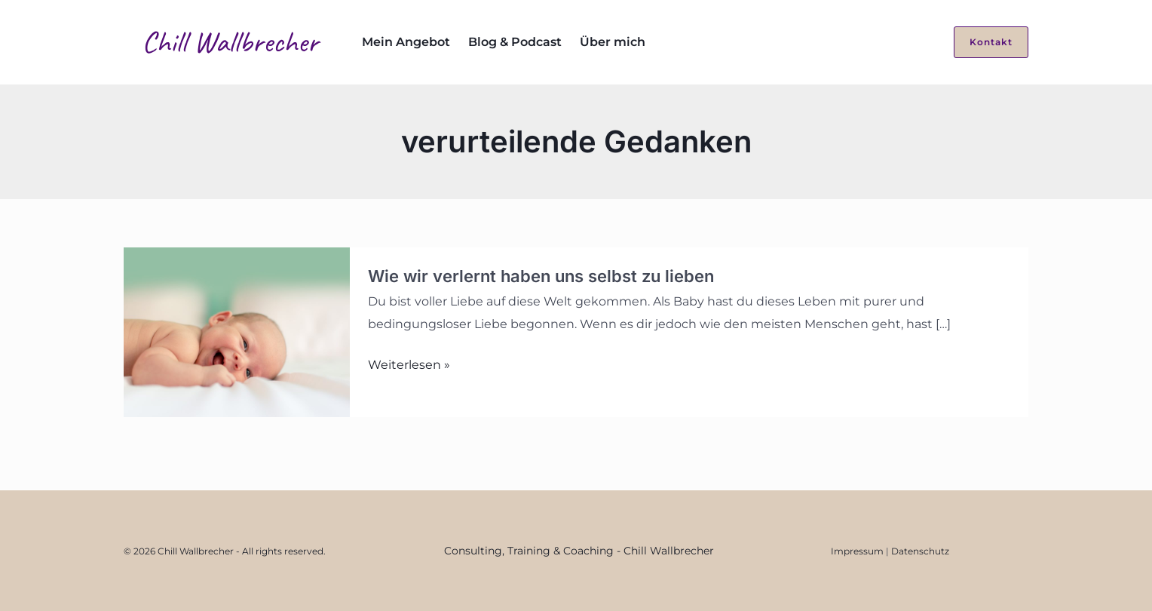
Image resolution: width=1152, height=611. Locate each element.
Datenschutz (920, 551)
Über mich (612, 42)
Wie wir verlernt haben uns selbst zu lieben (541, 276)
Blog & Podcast (515, 42)
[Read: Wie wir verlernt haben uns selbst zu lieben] (237, 331)
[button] (982, 42)
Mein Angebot (406, 42)
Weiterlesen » (409, 365)
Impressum (857, 551)
